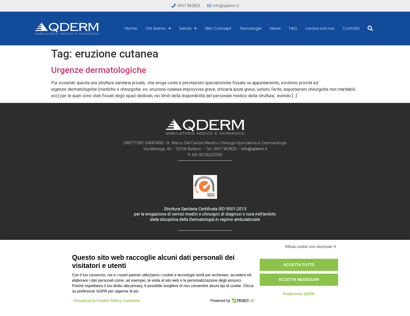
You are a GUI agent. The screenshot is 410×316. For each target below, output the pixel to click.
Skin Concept (218, 28)
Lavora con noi (319, 28)
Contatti (351, 28)
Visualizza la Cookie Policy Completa (107, 300)
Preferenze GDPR (299, 294)
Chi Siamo (158, 28)
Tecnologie (251, 28)
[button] (370, 28)
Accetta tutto (299, 265)
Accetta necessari (298, 279)
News (275, 28)
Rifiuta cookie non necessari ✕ (311, 246)
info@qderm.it (254, 148)
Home (131, 28)
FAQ (293, 28)
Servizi (187, 28)
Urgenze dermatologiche (98, 70)
